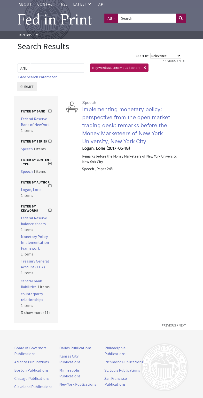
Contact (46, 4)
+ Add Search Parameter (37, 76)
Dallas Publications (75, 347)
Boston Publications (31, 370)
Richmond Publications (123, 361)
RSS (64, 4)
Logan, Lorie (31, 189)
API (101, 4)
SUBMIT (27, 86)
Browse (29, 34)
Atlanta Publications (31, 361)
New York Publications (77, 384)
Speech (27, 148)
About (25, 4)
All (110, 18)
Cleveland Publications (33, 386)
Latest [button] (82, 4)
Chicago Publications (31, 378)
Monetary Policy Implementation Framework (35, 242)
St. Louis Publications (122, 370)
